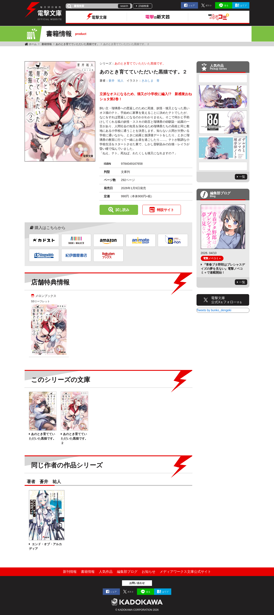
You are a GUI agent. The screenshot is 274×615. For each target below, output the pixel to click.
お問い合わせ (137, 583)
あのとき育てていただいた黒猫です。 (77, 44)
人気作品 (106, 571)
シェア (191, 5)
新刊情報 (70, 571)
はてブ (243, 5)
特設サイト (165, 210)
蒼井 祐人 (116, 80)
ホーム (33, 44)
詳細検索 (143, 5)
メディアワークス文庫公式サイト (185, 571)
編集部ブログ (127, 571)
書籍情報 (47, 44)
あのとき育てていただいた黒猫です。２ (74, 438)
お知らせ (148, 571)
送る (226, 5)
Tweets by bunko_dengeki (214, 310)
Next (223, 166)
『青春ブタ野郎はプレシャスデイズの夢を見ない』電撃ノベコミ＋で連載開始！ (223, 268)
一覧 (242, 176)
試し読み (122, 210)
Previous (223, 78)
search (124, 5)
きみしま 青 (150, 80)
